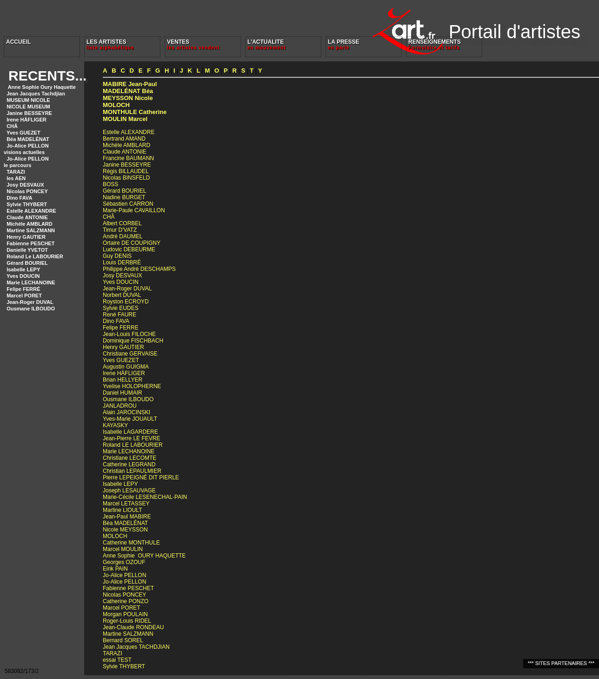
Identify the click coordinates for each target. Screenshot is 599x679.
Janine (127, 164)
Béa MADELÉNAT (28, 139)
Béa (128, 90)
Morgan (125, 614)
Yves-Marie (130, 419)
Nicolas (126, 178)
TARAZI (16, 172)
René (119, 314)
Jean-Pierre (131, 438)
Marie (128, 451)
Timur (120, 230)
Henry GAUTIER (26, 237)
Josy (122, 275)
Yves (121, 282)
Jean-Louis (129, 334)
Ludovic (129, 249)
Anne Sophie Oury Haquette (41, 87)
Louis (122, 262)
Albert (122, 223)
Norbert (122, 295)
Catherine (134, 111)
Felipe (121, 327)
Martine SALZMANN (31, 230)
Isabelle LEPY (23, 269)
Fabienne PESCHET (30, 243)
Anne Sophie (144, 555)
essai (117, 660)
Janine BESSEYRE (29, 113)
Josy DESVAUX (25, 185)
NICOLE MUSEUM (28, 106)
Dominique (133, 340)
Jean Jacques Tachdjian (36, 93)
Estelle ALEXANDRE (31, 211)
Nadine (124, 197)
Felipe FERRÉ (23, 289)
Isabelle (130, 432)
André (122, 236)
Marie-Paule (134, 210)
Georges (124, 562)
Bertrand (124, 138)
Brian (122, 379)
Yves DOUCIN (23, 276)
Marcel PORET (24, 295)
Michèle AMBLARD (30, 224)
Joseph (129, 490)
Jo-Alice (124, 575)
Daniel (122, 393)
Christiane (130, 353)
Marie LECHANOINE (31, 282)
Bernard (123, 640)
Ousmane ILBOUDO (31, 308)
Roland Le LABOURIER (35, 256)
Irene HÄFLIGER (27, 119)
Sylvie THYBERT (27, 204)
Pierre (141, 477)
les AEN (16, 178)
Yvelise (132, 386)
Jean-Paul (130, 84)
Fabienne (128, 588)
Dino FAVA (19, 198)
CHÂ (12, 126)
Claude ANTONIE (27, 217)
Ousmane (128, 399)
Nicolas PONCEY (27, 191)
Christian (132, 471)
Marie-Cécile (145, 497)
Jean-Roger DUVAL (30, 302)
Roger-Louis (127, 621)
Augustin (126, 366)
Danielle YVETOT (27, 250)
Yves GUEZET (23, 132)
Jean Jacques (136, 647)
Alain (126, 412)
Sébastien (128, 204)
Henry (123, 347)
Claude (124, 151)
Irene (124, 373)
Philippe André (139, 269)
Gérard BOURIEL (27, 263)
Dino (116, 321)
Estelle (128, 132)
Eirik (115, 568)
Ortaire (131, 243)
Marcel (125, 118)
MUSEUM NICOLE (28, 100)
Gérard (124, 191)
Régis (126, 171)
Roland (133, 445)
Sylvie (121, 308)
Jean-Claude (133, 627)
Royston (126, 301)
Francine (128, 158)
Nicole (128, 97)
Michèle (126, 145)
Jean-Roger (127, 288)
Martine (122, 510)
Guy (117, 256)
